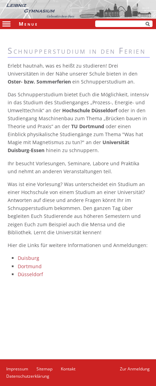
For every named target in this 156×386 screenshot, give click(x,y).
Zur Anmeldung (135, 369)
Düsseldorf (30, 274)
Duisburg (28, 258)
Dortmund (30, 266)
